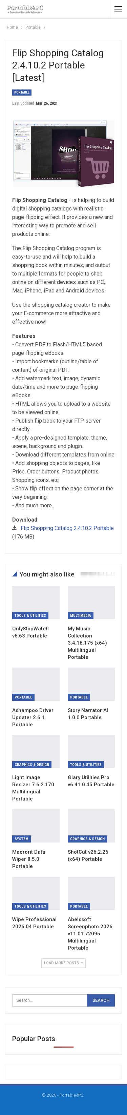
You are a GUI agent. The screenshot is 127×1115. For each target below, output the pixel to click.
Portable (21, 92)
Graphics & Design (32, 765)
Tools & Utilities (30, 615)
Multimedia (80, 615)
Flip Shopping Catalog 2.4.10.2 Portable (67, 528)
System (21, 839)
